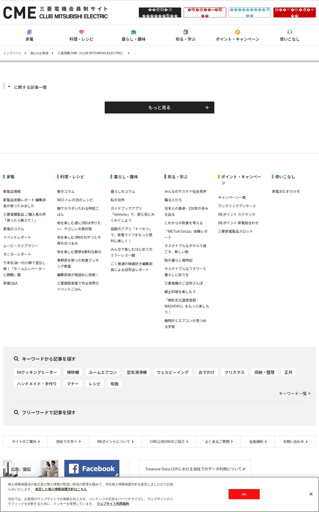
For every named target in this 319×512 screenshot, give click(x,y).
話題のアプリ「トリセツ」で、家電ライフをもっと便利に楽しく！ (132, 234)
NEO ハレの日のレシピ (75, 199)
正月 (288, 372)
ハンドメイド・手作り (37, 384)
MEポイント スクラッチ (236, 214)
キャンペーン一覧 (232, 197)
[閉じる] (311, 494)
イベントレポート (17, 237)
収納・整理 (264, 372)
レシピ (95, 384)
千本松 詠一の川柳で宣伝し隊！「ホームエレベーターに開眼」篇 (24, 268)
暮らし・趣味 (134, 39)
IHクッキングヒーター (37, 372)
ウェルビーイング (173, 372)
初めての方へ (66, 441)
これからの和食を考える (183, 222)
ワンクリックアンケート (237, 205)
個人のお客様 (39, 53)
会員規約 (256, 441)
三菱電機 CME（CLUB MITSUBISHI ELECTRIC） (91, 53)
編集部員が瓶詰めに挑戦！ (78, 274)
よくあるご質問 (217, 441)
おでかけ (207, 372)
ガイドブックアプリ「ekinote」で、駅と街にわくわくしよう (133, 214)
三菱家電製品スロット (235, 231)
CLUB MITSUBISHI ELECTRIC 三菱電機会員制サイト (55, 12)
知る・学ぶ (186, 39)
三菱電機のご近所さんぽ (183, 283)
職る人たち (173, 199)
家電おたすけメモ (286, 191)
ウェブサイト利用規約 (113, 504)
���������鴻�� (250, 12)
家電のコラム (13, 228)
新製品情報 (12, 191)
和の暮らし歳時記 (178, 260)
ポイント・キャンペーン (237, 39)
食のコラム (66, 191)
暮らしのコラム (123, 191)
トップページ (12, 53)
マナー (73, 384)
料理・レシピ (81, 39)
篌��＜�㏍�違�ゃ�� (295, 12)
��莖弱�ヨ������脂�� (160, 12)
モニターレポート (17, 254)
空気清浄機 (137, 372)
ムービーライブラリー (20, 245)
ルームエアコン (103, 372)
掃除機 (73, 372)
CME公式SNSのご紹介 (167, 441)
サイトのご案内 (24, 441)
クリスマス (234, 372)
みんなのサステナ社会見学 (185, 191)
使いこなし (290, 39)
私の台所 (118, 199)
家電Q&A (10, 283)
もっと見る (159, 107)
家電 (29, 39)
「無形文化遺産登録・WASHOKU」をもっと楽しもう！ (186, 306)
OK (243, 494)
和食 (115, 384)
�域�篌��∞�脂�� (204, 12)
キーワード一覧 (293, 393)
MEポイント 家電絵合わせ (238, 222)
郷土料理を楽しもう (180, 291)
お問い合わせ (293, 441)
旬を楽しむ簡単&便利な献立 (79, 251)
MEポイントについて (113, 441)
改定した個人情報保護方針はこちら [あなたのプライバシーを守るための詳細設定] (61, 489)
